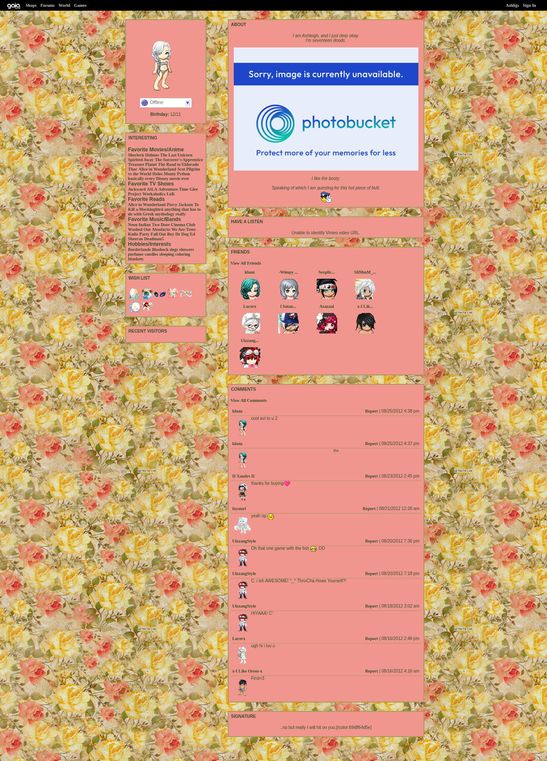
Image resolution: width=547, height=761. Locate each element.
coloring (182, 254)
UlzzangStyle (244, 541)
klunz (250, 272)
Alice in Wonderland (157, 169)
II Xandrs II (243, 476)
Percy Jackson (180, 204)
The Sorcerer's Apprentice (179, 159)
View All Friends (246, 263)
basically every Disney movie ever (158, 178)
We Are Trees (183, 229)
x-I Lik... (365, 306)
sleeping (166, 254)
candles (151, 254)
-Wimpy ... (288, 272)
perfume (136, 254)
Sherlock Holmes (143, 155)
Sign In (529, 5)
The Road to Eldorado (178, 164)
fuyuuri (239, 508)
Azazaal (327, 306)
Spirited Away (141, 159)
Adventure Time (173, 189)
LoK (171, 194)
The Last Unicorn (176, 155)
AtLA (152, 189)
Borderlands (139, 249)
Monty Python (177, 173)
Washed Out (139, 229)
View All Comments (249, 400)
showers (186, 249)
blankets (136, 259)
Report (371, 411)
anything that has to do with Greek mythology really (164, 211)
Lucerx (249, 306)
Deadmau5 (154, 238)
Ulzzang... (250, 340)
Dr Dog (181, 234)
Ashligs (512, 5)
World (64, 5)
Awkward (137, 189)
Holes (158, 173)
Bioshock (160, 249)
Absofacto (161, 229)
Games (80, 5)
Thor (133, 169)
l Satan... (288, 306)
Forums (48, 5)
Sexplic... (326, 272)
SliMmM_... (365, 272)
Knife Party (139, 234)
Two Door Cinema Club (173, 224)
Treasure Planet (142, 164)
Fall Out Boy (162, 234)
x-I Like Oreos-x (247, 671)
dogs (174, 249)
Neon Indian (139, 224)
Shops (31, 5)
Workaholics (153, 194)
